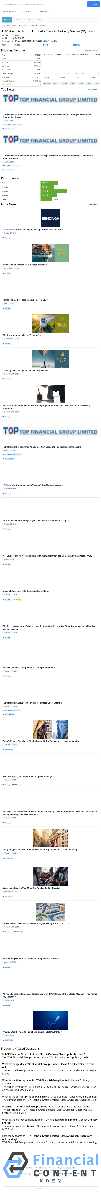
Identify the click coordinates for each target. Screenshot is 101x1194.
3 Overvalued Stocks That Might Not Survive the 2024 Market (32, 888)
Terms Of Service (74, 1173)
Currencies (22, 25)
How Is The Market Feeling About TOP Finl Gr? (25, 300)
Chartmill (7, 273)
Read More (93, 204)
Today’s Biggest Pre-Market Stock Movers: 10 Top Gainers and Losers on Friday (40, 849)
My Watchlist (26, 11)
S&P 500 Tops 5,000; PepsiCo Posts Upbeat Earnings (28, 776)
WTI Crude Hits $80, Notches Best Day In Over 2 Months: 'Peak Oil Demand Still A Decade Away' (48, 556)
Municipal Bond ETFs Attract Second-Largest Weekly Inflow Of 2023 (35, 923)
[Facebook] (47, 1181)
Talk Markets (8, 932)
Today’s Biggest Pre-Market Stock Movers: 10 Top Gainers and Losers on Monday (41, 741)
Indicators (43, 11)
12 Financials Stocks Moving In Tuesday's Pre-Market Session (32, 485)
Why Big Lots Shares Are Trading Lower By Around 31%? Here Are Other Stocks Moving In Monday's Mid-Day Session (49, 627)
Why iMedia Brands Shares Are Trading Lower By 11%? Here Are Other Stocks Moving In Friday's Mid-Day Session (50, 995)
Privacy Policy (57, 1173)
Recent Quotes (8, 11)
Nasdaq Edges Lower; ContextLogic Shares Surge (26, 591)
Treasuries (42, 25)
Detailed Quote (91, 50)
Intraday (47, 83)
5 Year (96, 83)
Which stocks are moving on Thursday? (21, 335)
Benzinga (7, 238)
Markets (7, 20)
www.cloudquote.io (69, 1168)
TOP (90, 31)
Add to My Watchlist (50, 41)
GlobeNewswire (9, 129)
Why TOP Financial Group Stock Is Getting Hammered (28, 667)
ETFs (29, 20)
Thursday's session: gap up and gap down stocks (26, 370)
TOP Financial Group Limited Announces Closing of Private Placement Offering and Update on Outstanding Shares (46, 116)
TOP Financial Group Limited (14, 124)
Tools (39, 20)
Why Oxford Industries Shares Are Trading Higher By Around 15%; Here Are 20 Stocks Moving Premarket (46, 407)
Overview (7, 25)
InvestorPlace (9, 749)
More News (92, 89)
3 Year (89, 83)
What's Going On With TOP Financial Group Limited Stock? (30, 958)
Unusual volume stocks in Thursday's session (24, 264)
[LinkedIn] (53, 1181)
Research (76, 45)
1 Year (81, 83)
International (32, 25)
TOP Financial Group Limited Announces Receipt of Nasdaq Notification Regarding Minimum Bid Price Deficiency (47, 157)
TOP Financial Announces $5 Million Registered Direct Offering (32, 703)
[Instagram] (59, 1181)
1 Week (55, 83)
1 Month (64, 83)
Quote (17, 45)
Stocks (19, 20)
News (14, 25)
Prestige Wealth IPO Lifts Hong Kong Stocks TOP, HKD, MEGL (32, 1032)
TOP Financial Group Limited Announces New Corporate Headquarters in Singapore (41, 447)
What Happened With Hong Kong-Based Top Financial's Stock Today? (35, 520)
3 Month (73, 83)
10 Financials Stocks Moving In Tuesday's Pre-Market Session (32, 229)
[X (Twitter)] (41, 1181)
